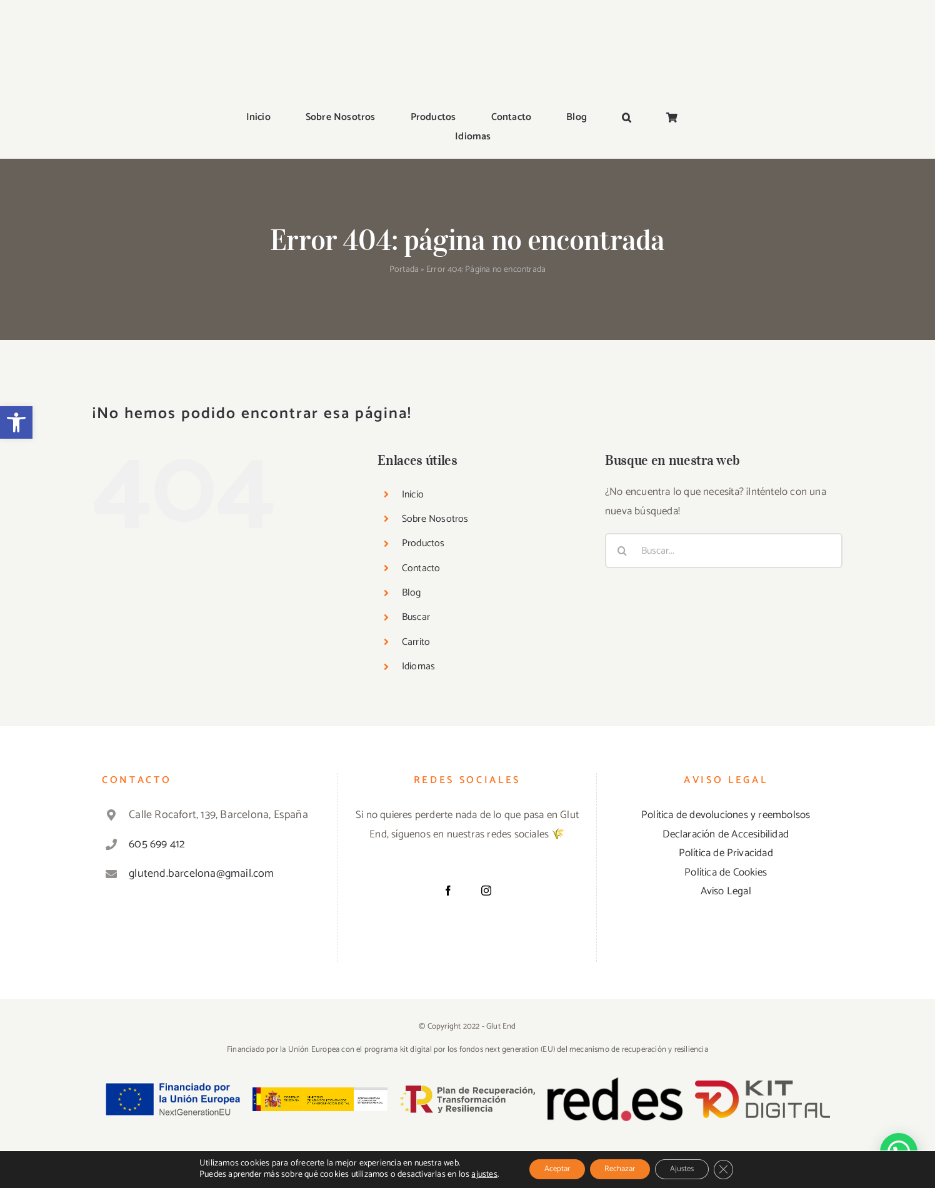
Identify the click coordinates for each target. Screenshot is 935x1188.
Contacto (421, 497)
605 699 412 (157, 773)
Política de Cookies (725, 802)
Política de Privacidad (726, 782)
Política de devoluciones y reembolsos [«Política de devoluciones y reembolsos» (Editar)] (725, 744)
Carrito (416, 571)
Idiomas (418, 596)
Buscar (416, 547)
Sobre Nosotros (435, 448)
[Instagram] (486, 820)
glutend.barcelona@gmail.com (201, 803)
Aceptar (545, 1168)
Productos (423, 473)
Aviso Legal (726, 821)
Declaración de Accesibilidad (725, 763)
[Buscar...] (723, 479)
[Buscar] (622, 479)
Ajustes (691, 1168)
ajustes (467, 1174)
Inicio (413, 424)
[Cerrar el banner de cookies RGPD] (739, 1168)
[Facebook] (448, 820)
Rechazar (618, 1168)
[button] (16, 422)
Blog (411, 522)
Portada (404, 199)
